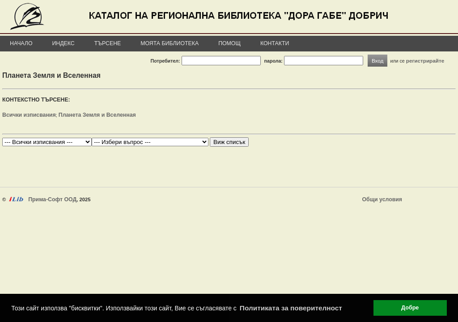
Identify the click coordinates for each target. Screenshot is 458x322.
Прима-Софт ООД (52, 199)
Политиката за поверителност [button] (291, 308)
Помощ (229, 43)
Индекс (63, 43)
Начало (21, 43)
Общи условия (382, 199)
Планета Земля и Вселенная (97, 115)
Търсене (107, 43)
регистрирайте (425, 61)
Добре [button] (410, 308)
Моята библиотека (169, 43)
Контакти (274, 43)
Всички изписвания (29, 115)
